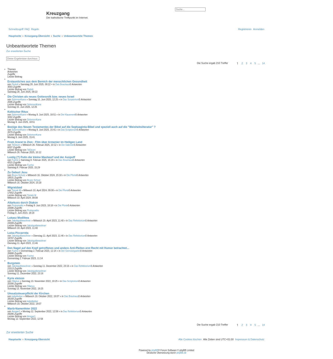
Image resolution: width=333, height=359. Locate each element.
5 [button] (255, 63)
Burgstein (13, 263)
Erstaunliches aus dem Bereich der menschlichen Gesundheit (47, 81)
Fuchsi (15, 160)
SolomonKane (19, 99)
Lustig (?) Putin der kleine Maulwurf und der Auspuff (41, 157)
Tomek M (16, 190)
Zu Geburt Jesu (17, 172)
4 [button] (250, 63)
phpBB (154, 350)
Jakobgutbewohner (21, 220)
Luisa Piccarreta (17, 233)
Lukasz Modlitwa (18, 217)
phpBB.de (181, 353)
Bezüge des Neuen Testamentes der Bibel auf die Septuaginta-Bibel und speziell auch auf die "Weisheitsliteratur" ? (81, 127)
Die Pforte (71, 175)
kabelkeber (17, 296)
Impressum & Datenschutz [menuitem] (249, 339)
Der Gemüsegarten (70, 251)
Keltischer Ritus (17, 111)
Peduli (15, 84)
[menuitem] (27, 29)
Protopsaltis (17, 205)
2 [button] (242, 63)
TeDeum (16, 145)
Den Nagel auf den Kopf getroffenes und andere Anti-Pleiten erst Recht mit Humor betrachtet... (68, 248)
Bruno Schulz (18, 175)
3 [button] (246, 63)
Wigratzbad (14, 187)
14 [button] (263, 63)
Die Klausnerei (68, 114)
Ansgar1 (16, 311)
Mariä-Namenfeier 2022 (22, 308)
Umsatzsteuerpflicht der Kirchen (28, 293)
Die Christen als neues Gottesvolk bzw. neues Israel (40, 96)
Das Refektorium (76, 220)
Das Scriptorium (71, 99)
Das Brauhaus (62, 84)
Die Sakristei (67, 145)
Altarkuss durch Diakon (22, 202)
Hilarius (15, 281)
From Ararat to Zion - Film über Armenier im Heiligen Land (44, 142)
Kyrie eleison (15, 278)
